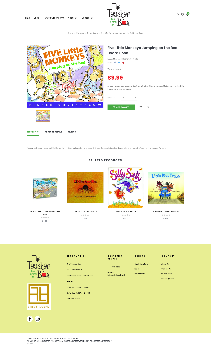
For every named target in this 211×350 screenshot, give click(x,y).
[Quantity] (129, 97)
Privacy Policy (166, 274)
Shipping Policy (167, 278)
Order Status (139, 274)
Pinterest (123, 63)
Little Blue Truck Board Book (166, 212)
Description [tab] (33, 132)
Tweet (119, 63)
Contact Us (166, 269)
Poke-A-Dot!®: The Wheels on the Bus (45, 213)
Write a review (114, 69)
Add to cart (121, 107)
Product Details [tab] (53, 132)
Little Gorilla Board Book (85, 212)
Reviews (72, 132)
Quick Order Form (141, 264)
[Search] (165, 14)
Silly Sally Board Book (126, 212)
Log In (136, 269)
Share (115, 63)
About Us (165, 264)
